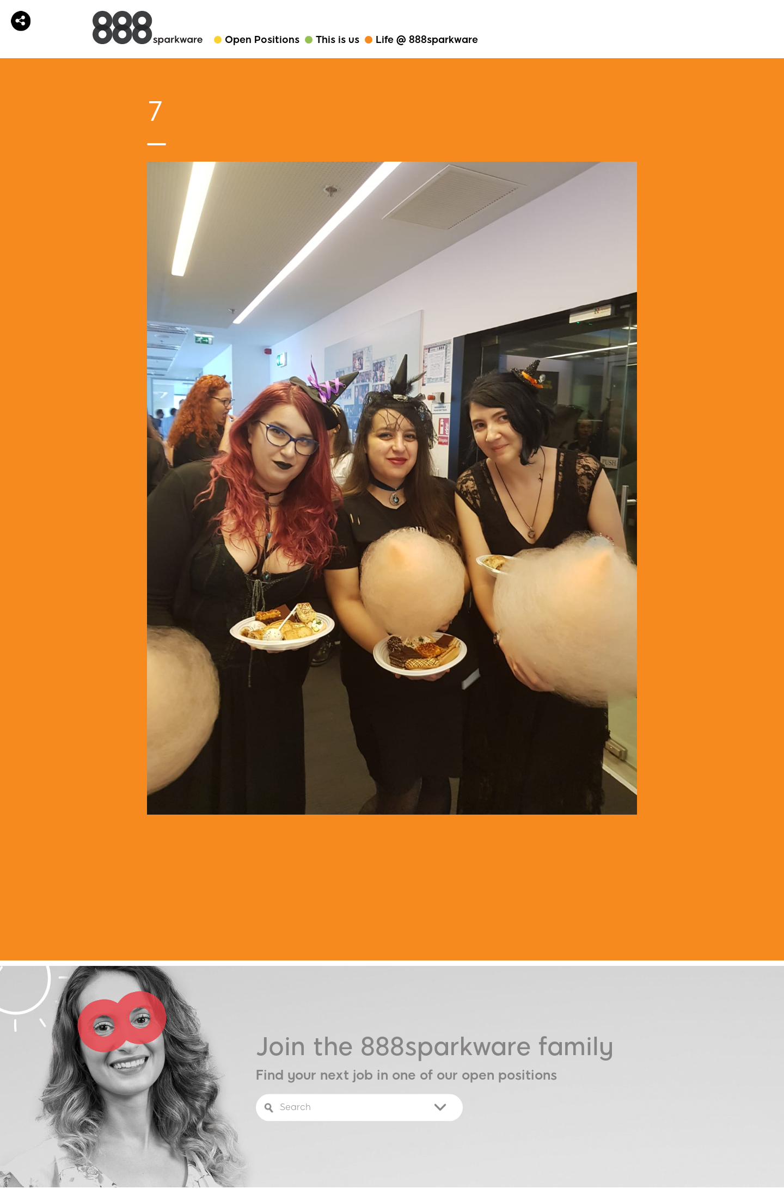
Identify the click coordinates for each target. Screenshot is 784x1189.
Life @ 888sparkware (427, 40)
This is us (337, 40)
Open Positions (262, 40)
